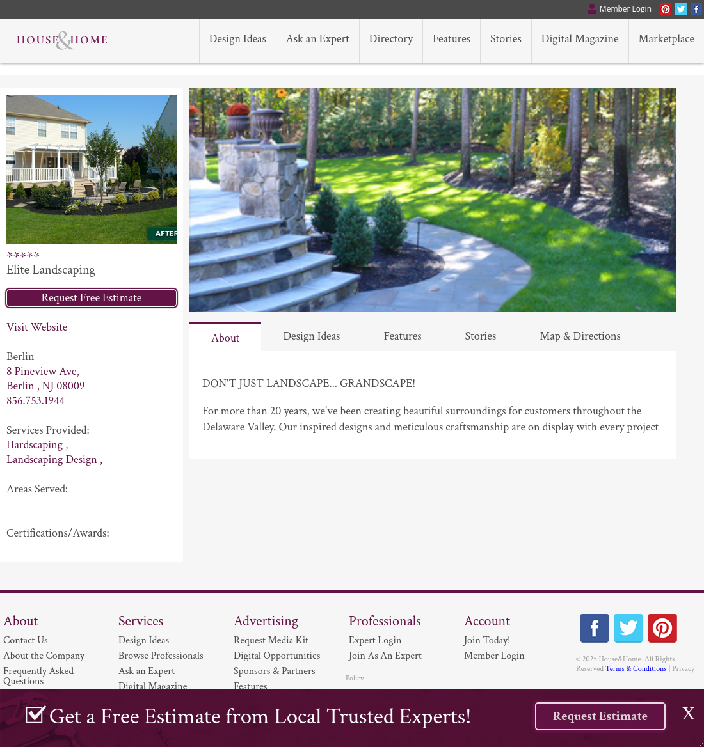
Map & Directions (580, 336)
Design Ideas (311, 336)
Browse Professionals (161, 656)
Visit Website (36, 327)
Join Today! (487, 640)
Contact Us (25, 640)
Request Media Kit (271, 640)
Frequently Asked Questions (38, 676)
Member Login (494, 656)
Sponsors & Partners (275, 671)
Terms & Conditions (636, 668)
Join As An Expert (385, 656)
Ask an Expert (146, 671)
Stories (481, 336)
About (225, 338)
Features (402, 336)
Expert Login (375, 640)
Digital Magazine (152, 686)
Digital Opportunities (277, 656)
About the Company (43, 656)
